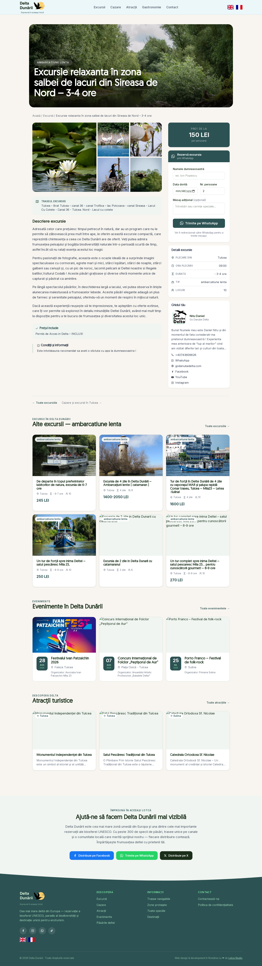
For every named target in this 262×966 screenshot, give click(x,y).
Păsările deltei (106, 922)
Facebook (179, 371)
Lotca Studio (235, 958)
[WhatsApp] (42, 930)
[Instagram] (32, 930)
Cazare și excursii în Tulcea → (82, 402)
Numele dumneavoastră (188, 169)
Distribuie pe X (176, 855)
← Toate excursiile (44, 402)
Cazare (115, 7)
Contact (172, 7)
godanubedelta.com (186, 366)
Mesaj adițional (189, 200)
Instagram (180, 382)
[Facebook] (23, 930)
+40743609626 (183, 355)
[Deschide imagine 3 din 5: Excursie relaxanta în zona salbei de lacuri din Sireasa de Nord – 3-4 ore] (146, 140)
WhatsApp (180, 360)
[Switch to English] (230, 7)
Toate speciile (156, 911)
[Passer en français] (239, 7)
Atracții (131, 7)
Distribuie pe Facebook (92, 855)
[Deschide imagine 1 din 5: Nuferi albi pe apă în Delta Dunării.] (64, 157)
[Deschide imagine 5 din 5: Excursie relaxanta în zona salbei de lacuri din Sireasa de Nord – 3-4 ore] (146, 175)
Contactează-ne (208, 899)
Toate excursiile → (217, 426)
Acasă (36, 115)
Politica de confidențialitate (215, 905)
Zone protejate (157, 905)
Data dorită (180, 184)
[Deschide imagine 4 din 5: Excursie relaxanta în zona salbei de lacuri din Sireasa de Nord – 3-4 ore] (113, 175)
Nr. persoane (208, 184)
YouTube (179, 377)
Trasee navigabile (158, 899)
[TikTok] (51, 930)
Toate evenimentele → (215, 608)
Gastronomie (151, 7)
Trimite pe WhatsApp (199, 223)
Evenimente (104, 917)
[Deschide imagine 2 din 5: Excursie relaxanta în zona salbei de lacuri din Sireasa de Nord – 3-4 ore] (113, 140)
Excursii (99, 7)
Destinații (153, 917)
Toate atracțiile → (218, 702)
